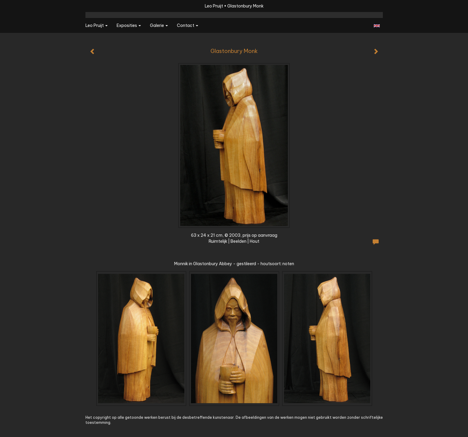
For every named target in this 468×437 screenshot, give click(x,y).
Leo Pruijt (214, 6)
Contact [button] (187, 25)
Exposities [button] (129, 25)
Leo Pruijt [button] (96, 25)
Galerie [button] (159, 25)
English (376, 26)
